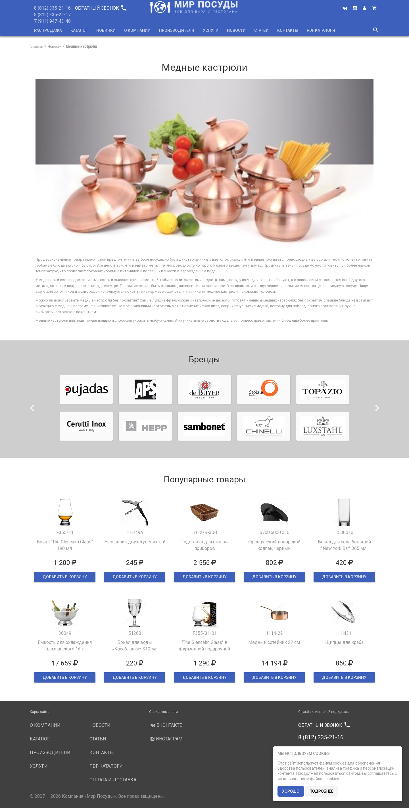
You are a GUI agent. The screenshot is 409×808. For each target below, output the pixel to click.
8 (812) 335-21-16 (52, 8)
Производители (176, 30)
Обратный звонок (100, 8)
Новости (236, 30)
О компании (137, 30)
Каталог (79, 30)
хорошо (290, 791)
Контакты (287, 30)
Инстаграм (165, 739)
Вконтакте (165, 725)
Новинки (106, 30)
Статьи (261, 30)
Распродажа (48, 30)
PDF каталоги (321, 30)
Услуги (210, 30)
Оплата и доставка (112, 779)
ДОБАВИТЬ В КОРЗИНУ (65, 577)
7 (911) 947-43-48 (52, 21)
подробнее (321, 791)
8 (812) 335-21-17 (52, 14)
